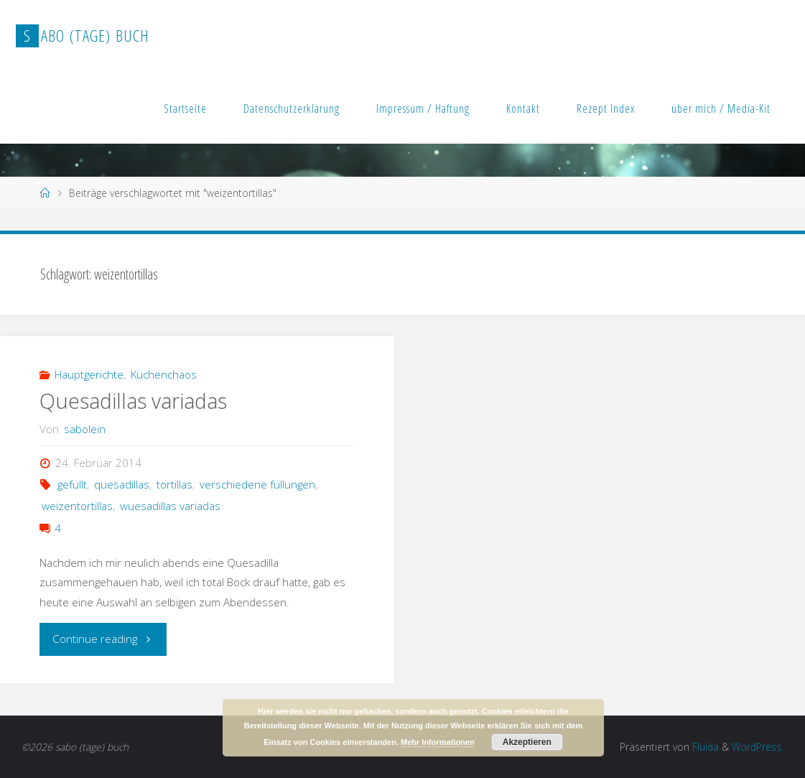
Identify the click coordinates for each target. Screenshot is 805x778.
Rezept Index (606, 108)
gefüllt (72, 484)
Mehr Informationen (438, 742)
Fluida (704, 747)
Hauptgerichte (89, 374)
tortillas (174, 484)
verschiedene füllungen (257, 484)
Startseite (185, 108)
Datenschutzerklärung (291, 108)
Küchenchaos (164, 374)
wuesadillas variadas (170, 506)
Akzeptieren (527, 742)
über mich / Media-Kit (721, 108)
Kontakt (523, 108)
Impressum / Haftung (423, 108)
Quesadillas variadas (133, 401)
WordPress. (757, 747)
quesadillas (121, 484)
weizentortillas (77, 506)
